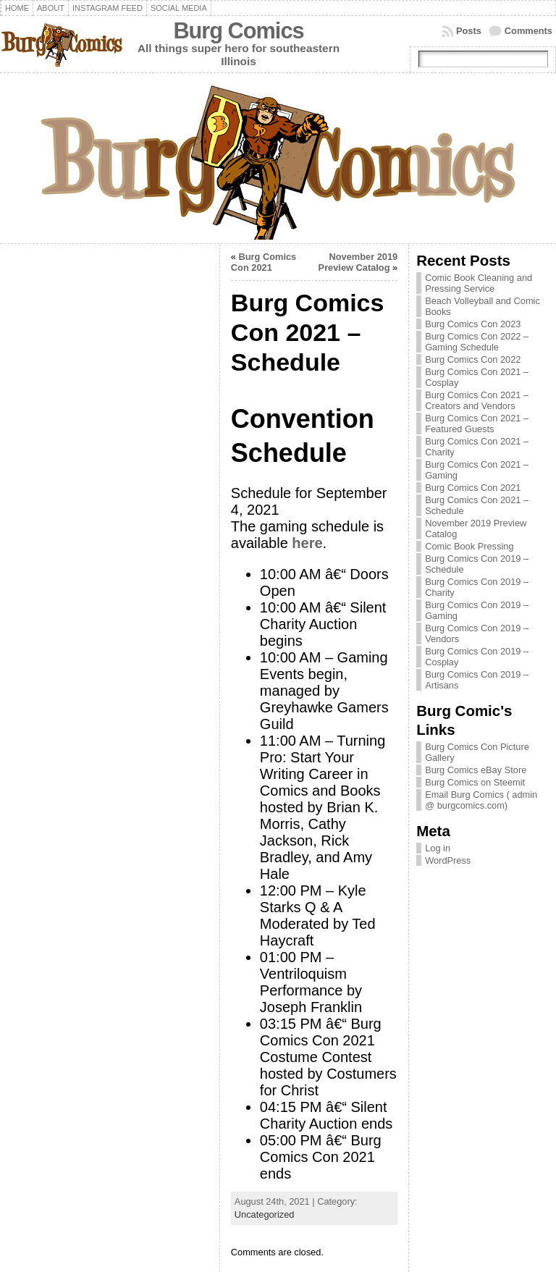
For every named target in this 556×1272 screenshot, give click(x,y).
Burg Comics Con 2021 (263, 262)
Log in (437, 848)
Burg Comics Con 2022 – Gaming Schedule (476, 342)
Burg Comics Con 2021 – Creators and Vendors (476, 400)
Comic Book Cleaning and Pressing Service (478, 283)
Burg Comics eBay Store (475, 770)
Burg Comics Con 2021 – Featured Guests (476, 423)
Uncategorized (265, 1214)
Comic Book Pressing (469, 546)
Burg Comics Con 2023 (473, 324)
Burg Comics (238, 30)
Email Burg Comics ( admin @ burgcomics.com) (481, 800)
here (307, 543)
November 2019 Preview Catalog (358, 262)
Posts (468, 30)
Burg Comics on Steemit (475, 782)
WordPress (448, 860)
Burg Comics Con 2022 (473, 359)
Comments (528, 30)
